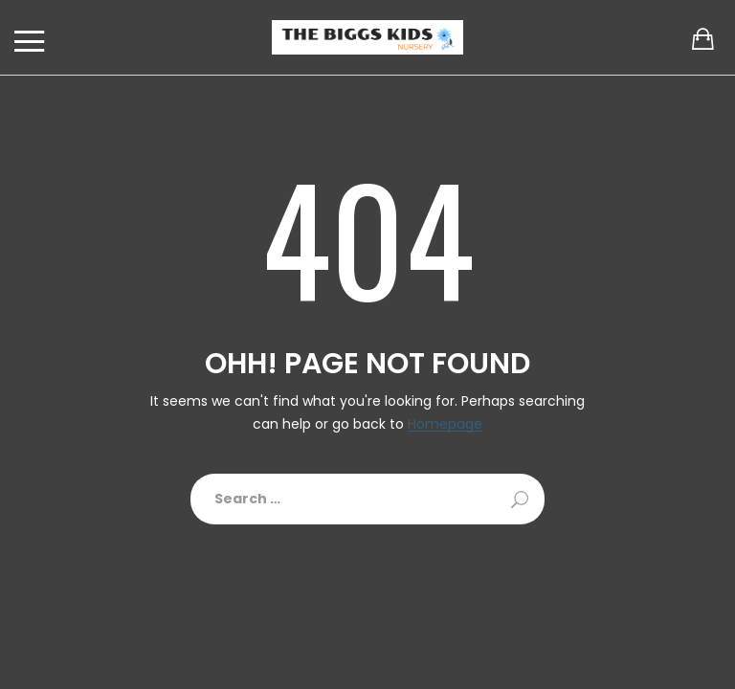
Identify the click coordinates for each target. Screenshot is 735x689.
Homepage (445, 424)
